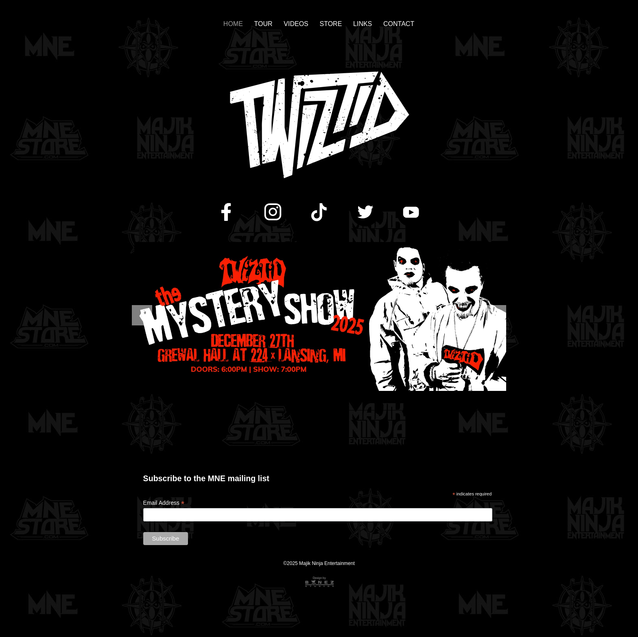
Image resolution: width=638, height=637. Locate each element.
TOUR (263, 23)
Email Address (164, 503)
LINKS (362, 23)
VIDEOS (296, 23)
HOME (233, 23)
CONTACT (398, 23)
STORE (331, 23)
